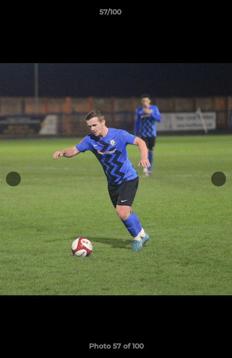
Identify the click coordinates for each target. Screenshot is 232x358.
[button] (196, 14)
